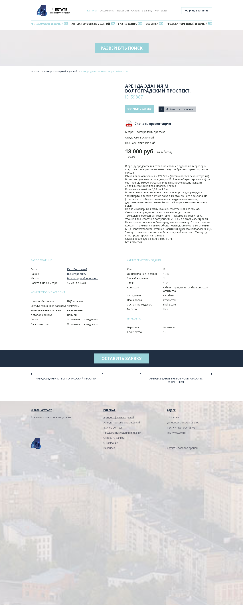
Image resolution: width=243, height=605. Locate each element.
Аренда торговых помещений (92, 24)
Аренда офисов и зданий (48, 24)
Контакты (161, 10)
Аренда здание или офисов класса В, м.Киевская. (176, 382)
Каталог (92, 10)
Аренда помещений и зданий (60, 72)
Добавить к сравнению (182, 110)
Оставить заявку (141, 10)
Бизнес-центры (128, 24)
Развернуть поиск (121, 49)
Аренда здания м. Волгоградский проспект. (67, 380)
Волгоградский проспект (82, 279)
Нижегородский (76, 275)
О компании (107, 10)
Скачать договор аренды (182, 449)
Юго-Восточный (77, 270)
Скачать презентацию (153, 125)
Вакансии (123, 10)
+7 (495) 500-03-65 (196, 10)
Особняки (151, 24)
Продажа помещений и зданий (186, 24)
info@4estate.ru (176, 434)
